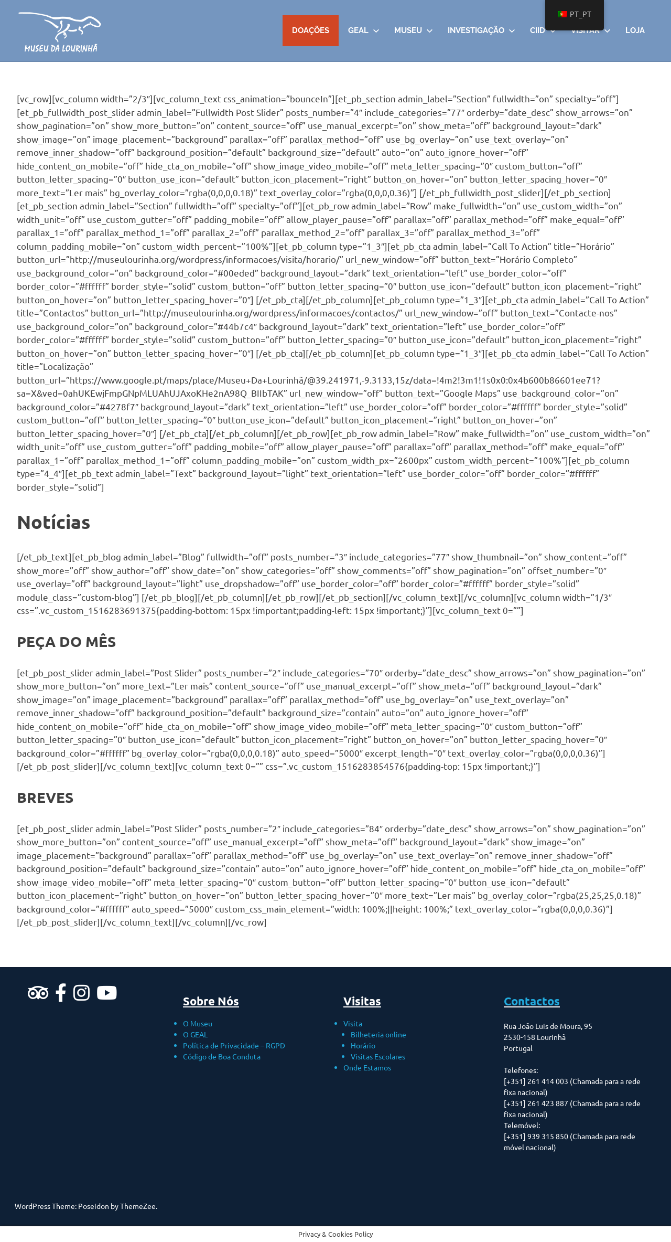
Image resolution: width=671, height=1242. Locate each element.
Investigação (481, 30)
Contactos (532, 1001)
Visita (352, 1023)
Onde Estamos (367, 1067)
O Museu (197, 1023)
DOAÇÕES (310, 30)
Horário (363, 1045)
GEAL (364, 30)
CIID (543, 30)
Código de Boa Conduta (222, 1056)
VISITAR (591, 30)
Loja (635, 30)
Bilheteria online (378, 1034)
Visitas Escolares (378, 1056)
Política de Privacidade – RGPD (234, 1045)
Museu (413, 30)
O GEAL (195, 1034)
